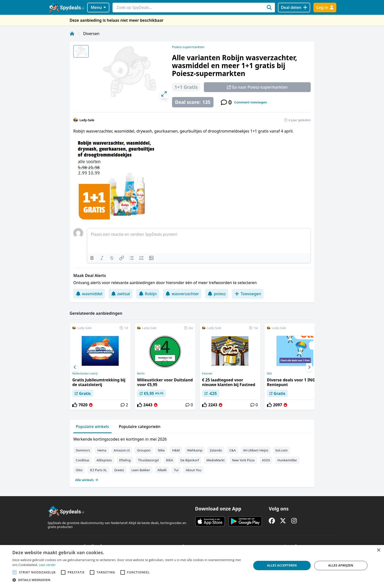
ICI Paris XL (98, 470)
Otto (79, 470)
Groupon (143, 450)
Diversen (91, 33)
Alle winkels (86, 480)
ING (269, 373)
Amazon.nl (122, 450)
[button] (128, 579)
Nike (161, 450)
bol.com (282, 450)
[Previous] (75, 367)
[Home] (72, 33)
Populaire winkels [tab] (92, 426)
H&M (176, 450)
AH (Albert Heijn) (255, 450)
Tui (176, 470)
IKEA (169, 460)
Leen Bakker (141, 470)
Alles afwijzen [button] (340, 565)
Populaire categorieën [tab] (140, 426)
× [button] (378, 550)
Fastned (207, 373)
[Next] (309, 367)
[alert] (192, 565)
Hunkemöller (287, 460)
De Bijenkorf (189, 460)
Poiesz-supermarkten (188, 47)
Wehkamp (194, 450)
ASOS (266, 460)
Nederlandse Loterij (84, 373)
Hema (101, 450)
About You (193, 470)
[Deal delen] (294, 7)
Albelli (162, 470)
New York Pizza (243, 460)
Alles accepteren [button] (282, 565)
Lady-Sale (86, 120)
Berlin (141, 373)
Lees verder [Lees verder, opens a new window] (47, 565)
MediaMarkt (215, 460)
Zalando (216, 450)
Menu (98, 7)
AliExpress (104, 460)
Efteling (125, 460)
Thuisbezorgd (148, 460)
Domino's (83, 450)
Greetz (119, 470)
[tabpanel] (192, 458)
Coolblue (82, 460)
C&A (232, 450)
